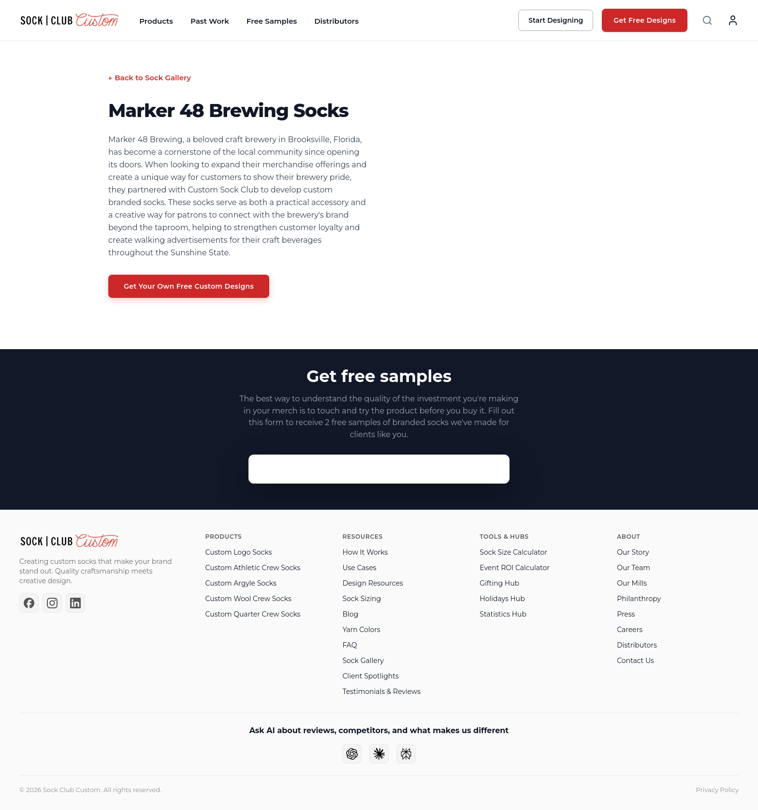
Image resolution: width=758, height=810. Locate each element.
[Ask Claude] (379, 754)
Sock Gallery (362, 660)
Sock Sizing (361, 598)
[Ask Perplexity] (406, 754)
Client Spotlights (370, 676)
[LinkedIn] (75, 603)
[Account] (733, 20)
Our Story (633, 552)
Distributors (336, 21)
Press (626, 614)
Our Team (633, 567)
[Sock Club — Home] (69, 20)
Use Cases (359, 567)
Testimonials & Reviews (381, 691)
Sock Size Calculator (513, 552)
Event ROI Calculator (515, 567)
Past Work (209, 21)
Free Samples (272, 21)
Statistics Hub (503, 614)
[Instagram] (52, 603)
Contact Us (635, 660)
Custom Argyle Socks (241, 583)
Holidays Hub (502, 598)
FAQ (349, 645)
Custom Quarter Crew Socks (253, 614)
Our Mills (632, 583)
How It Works (365, 552)
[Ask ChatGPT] (352, 754)
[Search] (707, 20)
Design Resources (372, 583)
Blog (350, 614)
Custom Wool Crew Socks (248, 598)
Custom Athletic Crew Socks (253, 567)
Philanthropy (639, 598)
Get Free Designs (644, 20)
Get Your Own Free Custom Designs (189, 286)
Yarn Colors (361, 629)
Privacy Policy (717, 790)
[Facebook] (29, 603)
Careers (629, 629)
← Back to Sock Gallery (149, 77)
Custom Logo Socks (238, 552)
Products (156, 21)
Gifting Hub (499, 583)
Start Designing (555, 20)
